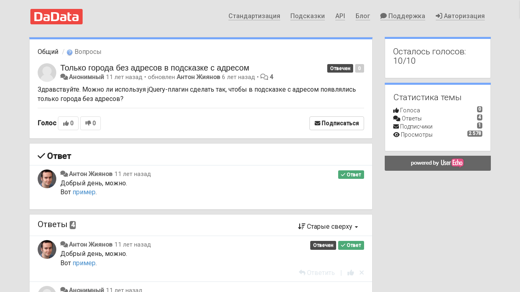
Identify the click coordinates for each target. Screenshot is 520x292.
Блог (363, 16)
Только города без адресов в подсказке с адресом (154, 67)
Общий (48, 52)
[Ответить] (317, 273)
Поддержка (402, 16)
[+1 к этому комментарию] (350, 273)
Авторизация (460, 16)
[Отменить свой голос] (361, 273)
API (340, 16)
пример (84, 192)
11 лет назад (132, 174)
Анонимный (86, 77)
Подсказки (307, 16)
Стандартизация (254, 16)
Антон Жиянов (198, 77)
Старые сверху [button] (328, 226)
